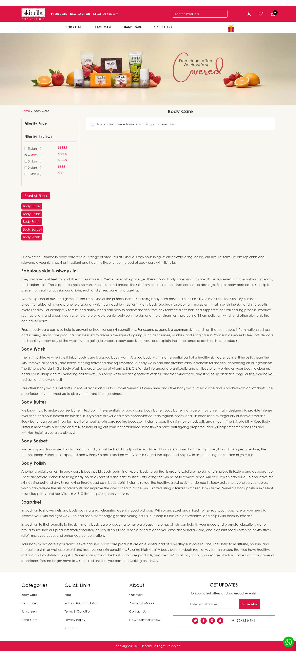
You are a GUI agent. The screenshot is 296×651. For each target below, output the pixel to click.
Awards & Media (141, 603)
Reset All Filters (36, 196)
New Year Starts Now (144, 619)
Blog (68, 594)
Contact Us (137, 611)
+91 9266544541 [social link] (242, 621)
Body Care (74, 27)
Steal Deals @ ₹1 (106, 13)
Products (59, 13)
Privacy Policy (75, 619)
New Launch (80, 13)
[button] (32, 206)
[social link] (195, 620)
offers (191, 27)
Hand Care (133, 27)
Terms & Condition (78, 611)
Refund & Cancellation (82, 603)
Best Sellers (162, 27)
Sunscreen (29, 611)
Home (25, 111)
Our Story (136, 594)
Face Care (103, 27)
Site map (71, 628)
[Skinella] (33, 14)
